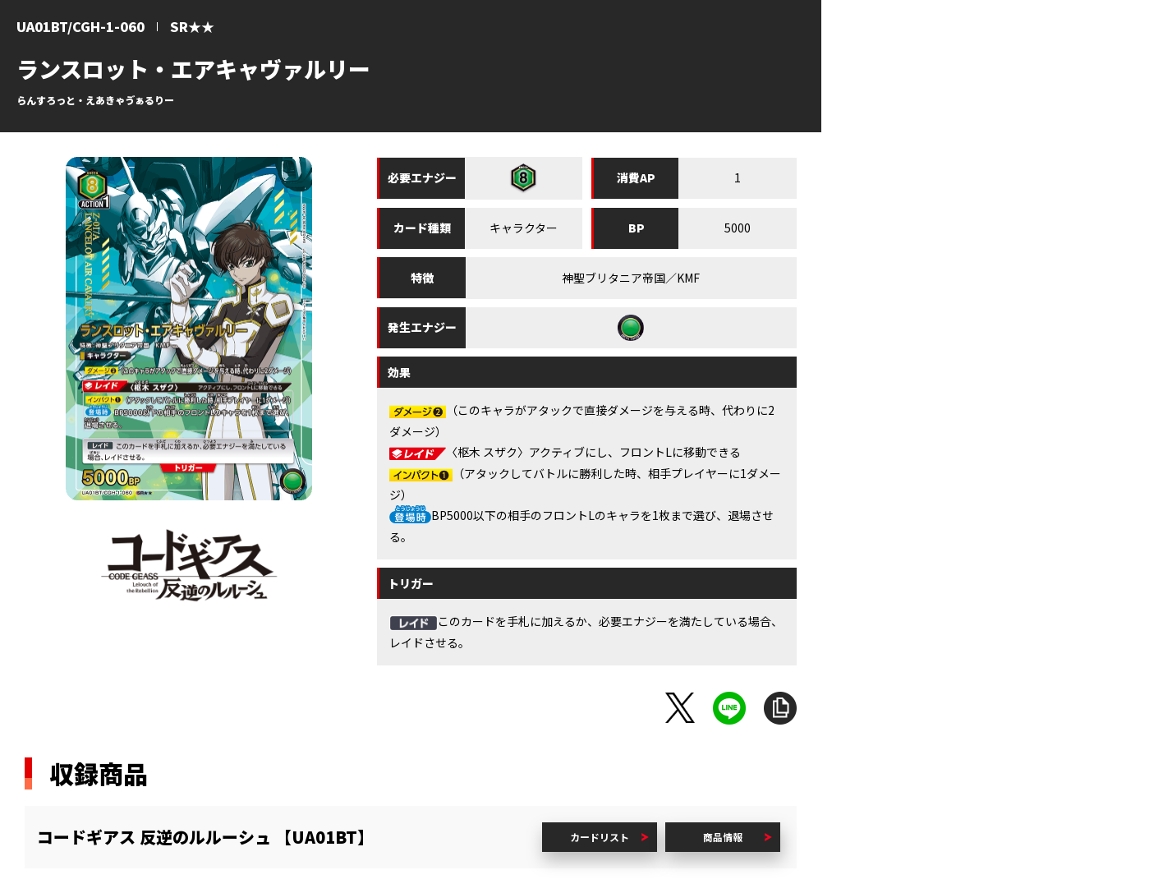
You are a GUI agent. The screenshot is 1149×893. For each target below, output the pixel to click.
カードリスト (599, 837)
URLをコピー (780, 708)
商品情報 (722, 837)
